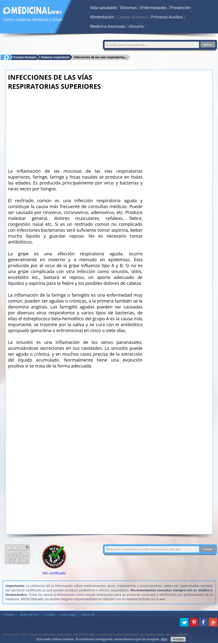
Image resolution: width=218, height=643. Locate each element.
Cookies (49, 614)
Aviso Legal (68, 614)
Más (164, 639)
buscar (208, 44)
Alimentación (102, 17)
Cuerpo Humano (132, 17)
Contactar (88, 614)
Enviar (207, 549)
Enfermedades (153, 7)
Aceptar (178, 639)
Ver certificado (54, 573)
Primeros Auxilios (167, 17)
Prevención (180, 7)
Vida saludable (103, 7)
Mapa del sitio (29, 614)
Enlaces (9, 614)
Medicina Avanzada (107, 26)
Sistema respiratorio (55, 57)
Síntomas (128, 7)
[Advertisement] (75, 127)
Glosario (136, 26)
